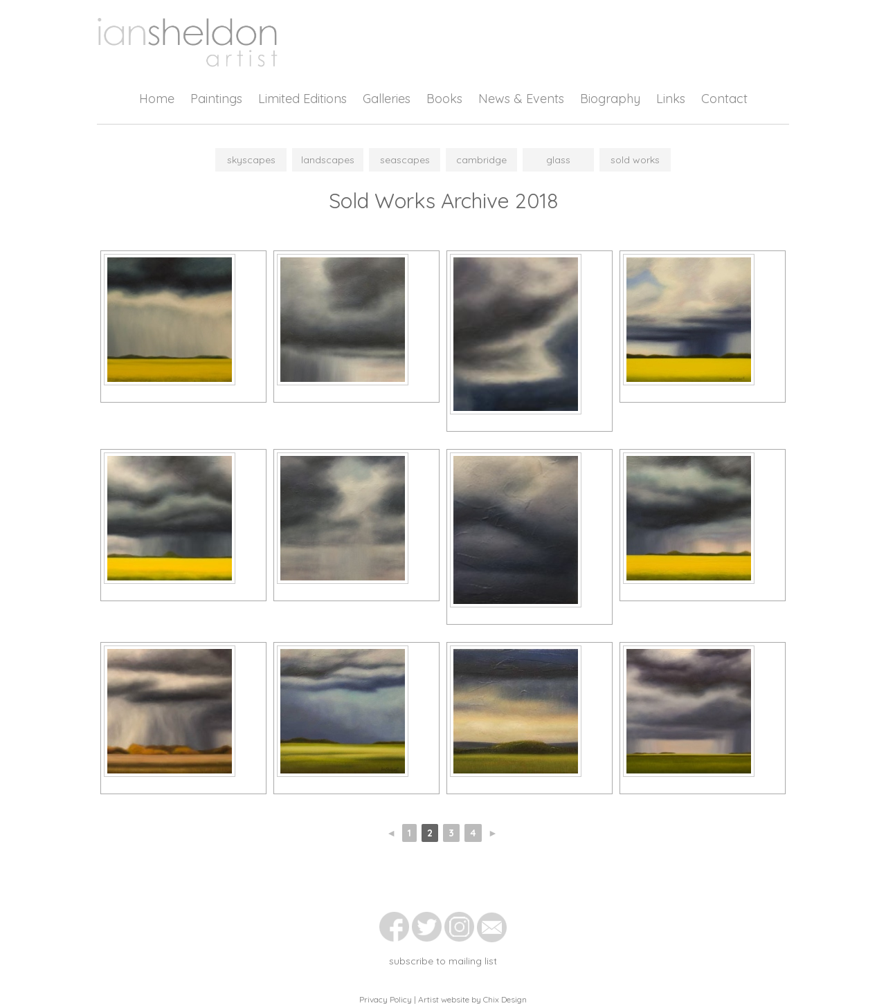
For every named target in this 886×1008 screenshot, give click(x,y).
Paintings (216, 99)
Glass (558, 160)
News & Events (521, 99)
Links (670, 99)
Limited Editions (302, 99)
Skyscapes (251, 160)
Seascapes (405, 160)
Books (444, 99)
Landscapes (327, 160)
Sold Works (635, 160)
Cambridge (481, 160)
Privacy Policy (385, 999)
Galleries (386, 99)
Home (156, 99)
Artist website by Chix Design (472, 999)
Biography (610, 99)
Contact (724, 99)
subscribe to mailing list (443, 961)
